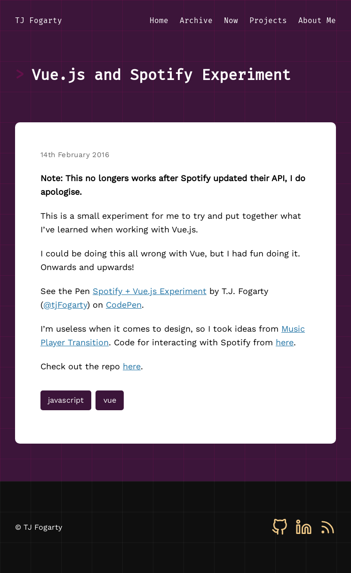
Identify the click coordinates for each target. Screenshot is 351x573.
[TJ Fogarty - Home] (38, 21)
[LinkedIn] (303, 527)
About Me (317, 20)
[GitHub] (279, 527)
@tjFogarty (65, 305)
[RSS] (327, 527)
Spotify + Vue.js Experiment (150, 291)
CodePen (124, 305)
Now (231, 20)
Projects (268, 20)
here (285, 342)
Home (159, 20)
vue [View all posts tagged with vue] (110, 400)
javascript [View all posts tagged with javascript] (66, 400)
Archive (196, 20)
